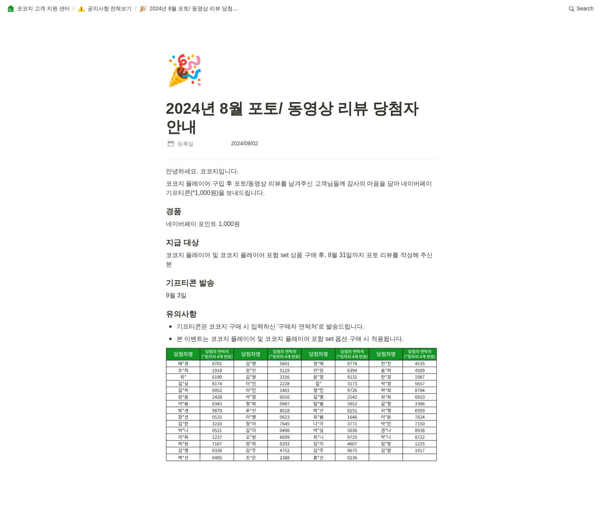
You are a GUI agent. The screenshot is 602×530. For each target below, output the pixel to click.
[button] (38, 8)
